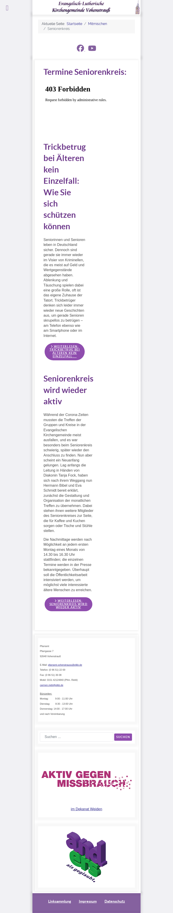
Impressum (88, 901)
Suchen (123, 737)
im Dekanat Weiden (86, 809)
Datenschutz (115, 901)
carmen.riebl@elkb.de (51, 685)
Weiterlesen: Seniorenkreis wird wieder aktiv (69, 604)
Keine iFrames (87, 105)
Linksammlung (59, 901)
